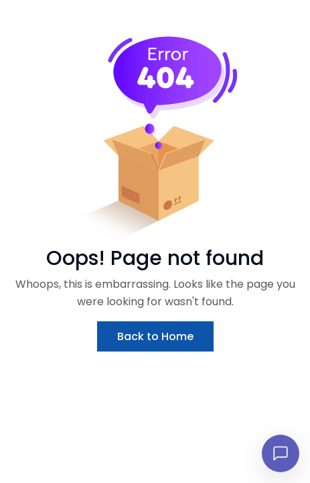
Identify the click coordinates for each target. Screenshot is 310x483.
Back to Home (155, 336)
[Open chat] (280, 453)
